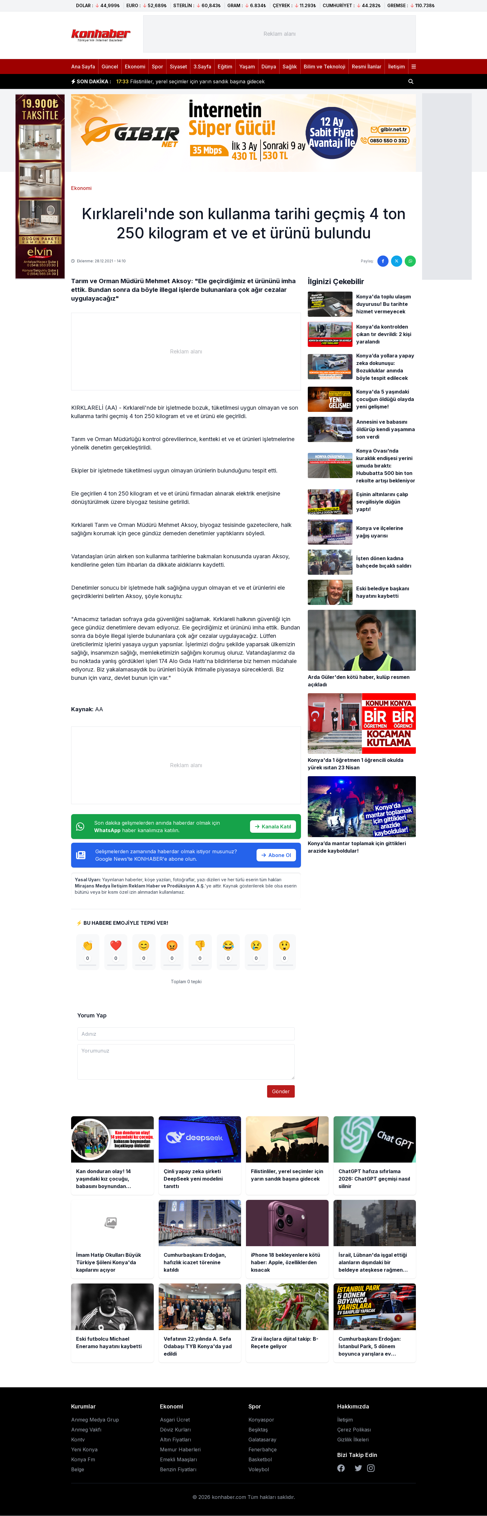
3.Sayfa (202, 66)
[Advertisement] (447, 186)
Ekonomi (135, 66)
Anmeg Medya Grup (95, 1420)
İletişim (396, 66)
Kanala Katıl (273, 826)
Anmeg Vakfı (86, 1430)
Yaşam (247, 66)
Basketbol (260, 1460)
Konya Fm (83, 1460)
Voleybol (258, 1470)
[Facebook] (341, 1468)
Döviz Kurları (175, 1430)
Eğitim (225, 66)
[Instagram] (371, 1468)
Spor (157, 66)
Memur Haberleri (180, 1450)
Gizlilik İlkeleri (353, 1440)
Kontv (78, 1440)
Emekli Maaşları (178, 1460)
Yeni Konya (84, 1450)
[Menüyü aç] (414, 66)
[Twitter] (358, 1468)
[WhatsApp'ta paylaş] (410, 261)
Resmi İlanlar (366, 66)
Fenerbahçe (262, 1450)
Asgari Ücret (175, 1420)
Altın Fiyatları (175, 1440)
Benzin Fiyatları (178, 1470)
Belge (77, 1470)
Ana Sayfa (83, 66)
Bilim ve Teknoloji (324, 66)
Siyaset (178, 66)
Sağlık (290, 66)
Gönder (281, 1092)
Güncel (110, 66)
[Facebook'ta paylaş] (383, 261)
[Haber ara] (411, 81)
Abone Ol (276, 855)
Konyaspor (261, 1420)
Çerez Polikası (354, 1430)
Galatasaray (262, 1440)
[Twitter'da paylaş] (396, 261)
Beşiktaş (258, 1430)
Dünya (269, 66)
